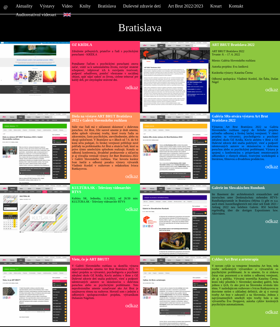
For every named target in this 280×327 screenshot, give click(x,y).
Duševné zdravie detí (142, 6)
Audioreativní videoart (36, 14)
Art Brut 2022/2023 (185, 6)
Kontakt (236, 6)
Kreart (216, 6)
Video (67, 6)
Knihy (85, 6)
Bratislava (107, 6)
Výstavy (47, 6)
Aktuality (24, 6)
